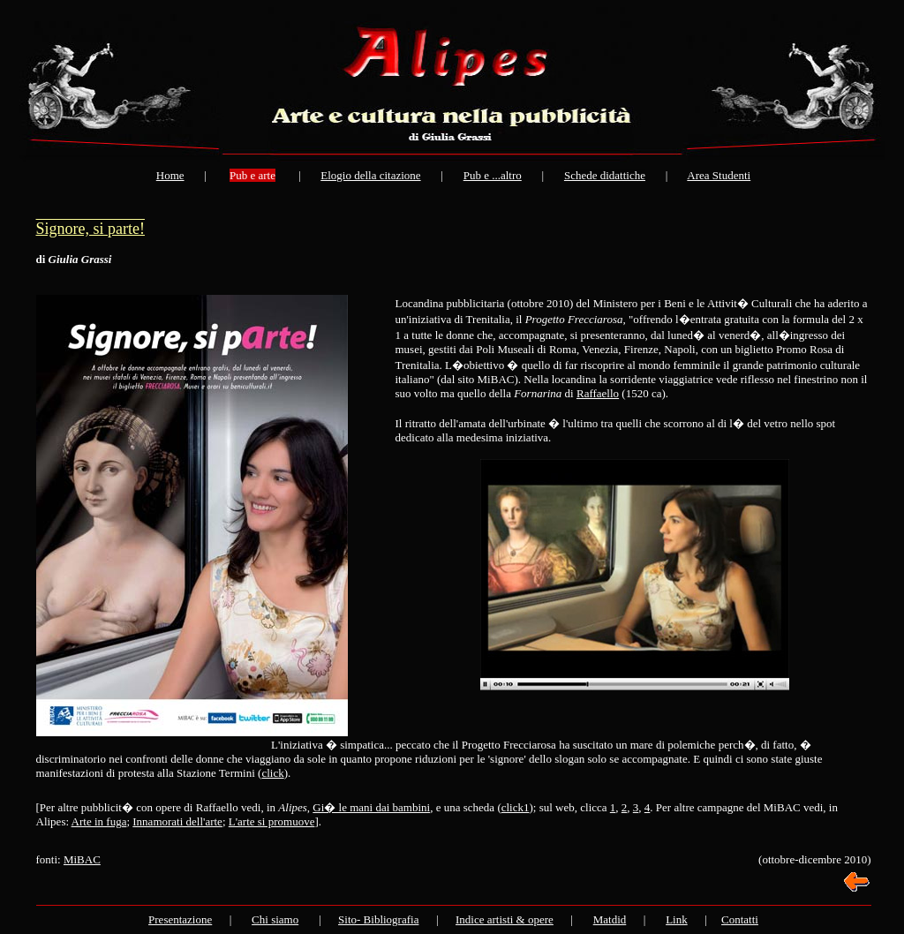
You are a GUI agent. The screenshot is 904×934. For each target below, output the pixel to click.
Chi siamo (275, 919)
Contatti (739, 919)
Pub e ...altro (492, 175)
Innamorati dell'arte (177, 821)
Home (170, 175)
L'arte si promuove (272, 821)
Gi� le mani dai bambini (371, 807)
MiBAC (82, 859)
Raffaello (597, 393)
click (272, 773)
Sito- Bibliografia (378, 919)
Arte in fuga (99, 821)
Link (677, 919)
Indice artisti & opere (505, 919)
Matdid (610, 919)
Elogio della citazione (370, 175)
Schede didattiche (604, 175)
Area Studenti (718, 175)
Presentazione (180, 919)
